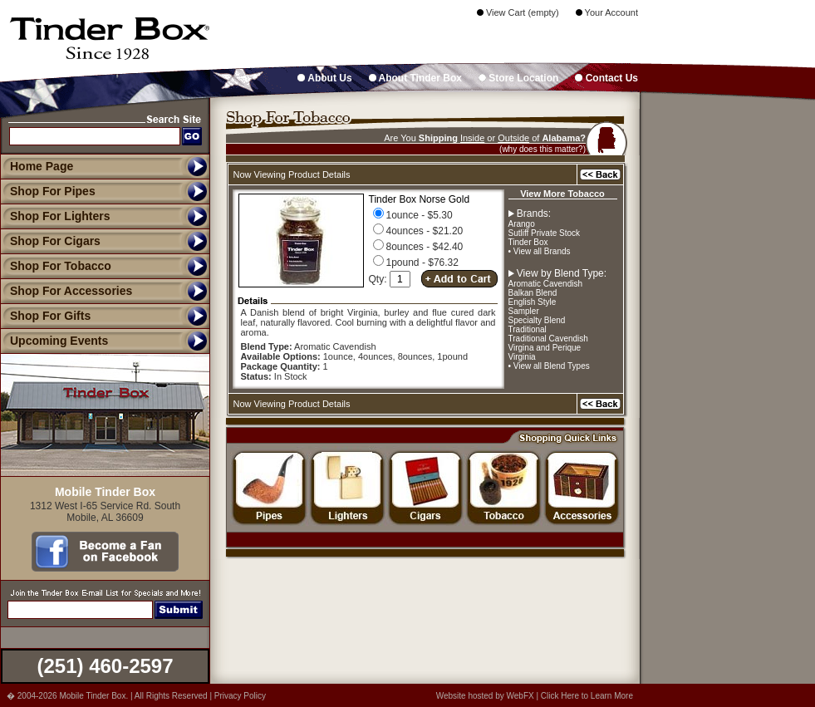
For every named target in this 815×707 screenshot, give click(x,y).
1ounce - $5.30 (413, 215)
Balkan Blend (532, 292)
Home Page (41, 166)
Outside (513, 138)
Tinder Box (528, 242)
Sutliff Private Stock (544, 233)
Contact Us (606, 78)
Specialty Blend (537, 320)
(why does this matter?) (542, 149)
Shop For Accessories (66, 290)
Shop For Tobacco (55, 265)
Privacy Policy (240, 695)
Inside (472, 138)
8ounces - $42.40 (418, 247)
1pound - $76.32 (416, 262)
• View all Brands (539, 251)
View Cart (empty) (518, 12)
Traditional (527, 329)
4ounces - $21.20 (418, 231)
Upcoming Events (54, 340)
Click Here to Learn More (587, 695)
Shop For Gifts (45, 315)
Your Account (607, 12)
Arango (521, 223)
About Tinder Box (415, 78)
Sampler (523, 311)
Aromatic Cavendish (545, 283)
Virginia (522, 356)
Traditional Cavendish (548, 338)
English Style (532, 302)
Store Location (518, 78)
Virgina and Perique (545, 347)
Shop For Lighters (55, 216)
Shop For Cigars (50, 241)
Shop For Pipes (48, 191)
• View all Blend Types (549, 366)
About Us (324, 78)
